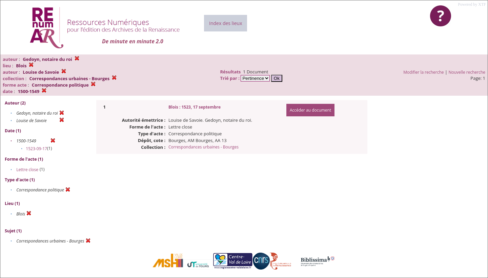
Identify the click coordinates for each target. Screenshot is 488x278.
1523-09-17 (36, 149)
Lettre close (27, 169)
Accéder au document (310, 110)
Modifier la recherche (423, 72)
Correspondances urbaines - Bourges (203, 147)
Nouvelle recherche (467, 72)
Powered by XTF (472, 4)
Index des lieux (225, 23)
